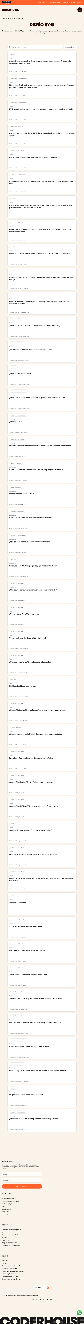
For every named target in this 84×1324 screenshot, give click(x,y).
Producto (5, 1214)
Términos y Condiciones (10, 1274)
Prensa (4, 1263)
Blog (9, 18)
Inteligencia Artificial (9, 1198)
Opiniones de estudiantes (10, 1235)
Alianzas (4, 1237)
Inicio (3, 18)
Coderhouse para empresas (11, 1229)
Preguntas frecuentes (9, 1243)
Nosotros (5, 1261)
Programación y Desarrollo (11, 1201)
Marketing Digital (7, 1204)
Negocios (5, 1212)
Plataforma (5, 1240)
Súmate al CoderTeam (9, 1268)
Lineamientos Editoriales (10, 1276)
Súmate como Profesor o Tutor (12, 1266)
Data (3, 1206)
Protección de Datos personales (13, 1271)
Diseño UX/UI (6, 1209)
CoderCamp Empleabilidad (11, 1245)
